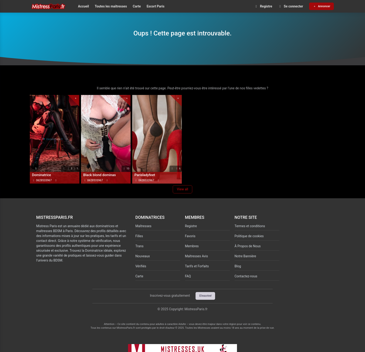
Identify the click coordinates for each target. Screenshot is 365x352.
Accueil (83, 6)
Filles (139, 236)
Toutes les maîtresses (111, 6)
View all (182, 189)
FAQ (188, 276)
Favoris (190, 236)
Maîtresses (143, 226)
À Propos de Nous (248, 246)
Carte (137, 6)
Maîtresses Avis (196, 256)
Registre (263, 6)
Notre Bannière (245, 256)
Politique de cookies (249, 236)
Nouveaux (142, 256)
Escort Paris (155, 6)
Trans (139, 246)
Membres (192, 246)
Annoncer (321, 6)
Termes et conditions (250, 226)
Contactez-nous (246, 276)
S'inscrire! (205, 295)
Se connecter (290, 6)
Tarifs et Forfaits (197, 266)
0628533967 (44, 180)
